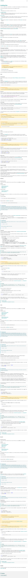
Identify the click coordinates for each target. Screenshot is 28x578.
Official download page (5, 190)
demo (11, 34)
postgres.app (20, 487)
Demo (1, 37)
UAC (5, 69)
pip (5, 226)
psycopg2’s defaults (22, 421)
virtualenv (8, 252)
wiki (8, 89)
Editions (8, 24)
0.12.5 (22, 144)
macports (1, 474)
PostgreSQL (6, 81)
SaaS (11, 25)
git (7, 194)
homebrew (18, 521)
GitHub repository (4, 191)
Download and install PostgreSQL (21, 231)
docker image (2, 568)
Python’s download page (16, 215)
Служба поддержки (3, 575)
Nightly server (4, 314)
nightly (1, 56)
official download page (18, 104)
